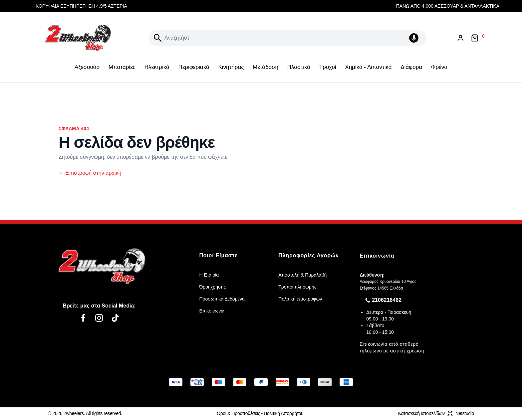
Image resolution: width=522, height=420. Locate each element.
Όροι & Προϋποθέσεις (238, 413)
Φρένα (439, 67)
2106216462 (386, 300)
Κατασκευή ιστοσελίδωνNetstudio (436, 413)
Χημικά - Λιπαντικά (368, 67)
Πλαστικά (298, 67)
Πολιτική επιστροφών (300, 299)
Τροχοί (327, 67)
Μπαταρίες (122, 67)
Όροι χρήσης (212, 287)
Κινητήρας (231, 67)
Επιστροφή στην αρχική (90, 173)
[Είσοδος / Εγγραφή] (460, 38)
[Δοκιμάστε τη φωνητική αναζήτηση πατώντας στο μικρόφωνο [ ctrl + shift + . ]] (415, 38)
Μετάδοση (265, 67)
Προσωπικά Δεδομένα (222, 299)
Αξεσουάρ (87, 67)
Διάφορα (411, 67)
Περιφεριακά (193, 67)
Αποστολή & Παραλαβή (302, 275)
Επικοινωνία (211, 311)
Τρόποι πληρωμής (297, 287)
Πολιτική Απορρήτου (283, 413)
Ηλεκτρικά (156, 67)
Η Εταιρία (209, 275)
